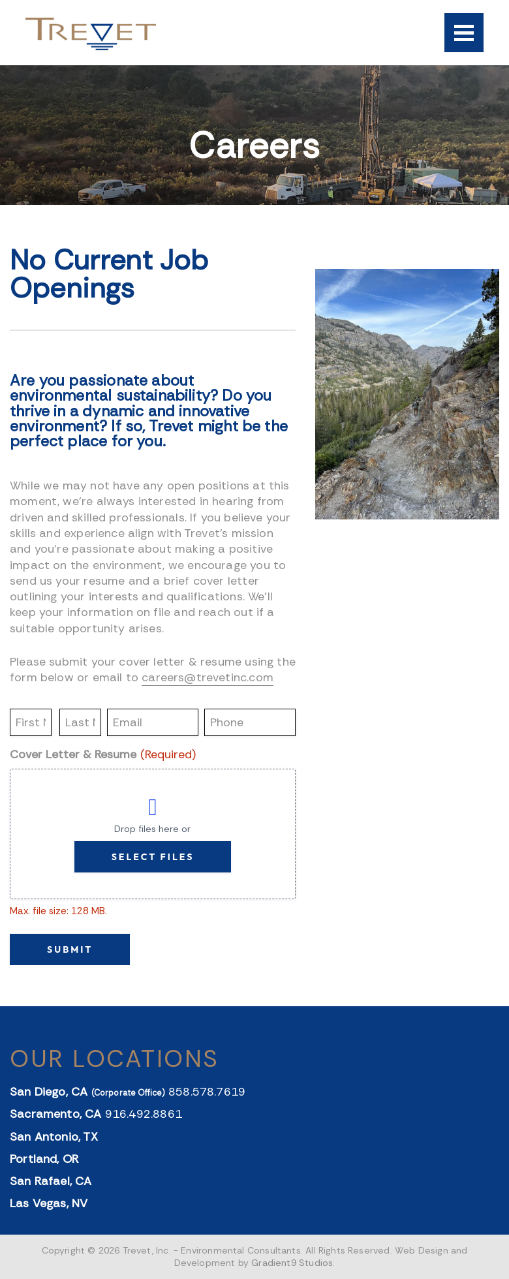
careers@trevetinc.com (207, 677)
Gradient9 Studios (292, 1263)
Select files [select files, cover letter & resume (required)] (153, 857)
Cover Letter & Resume (103, 755)
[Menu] (464, 32)
